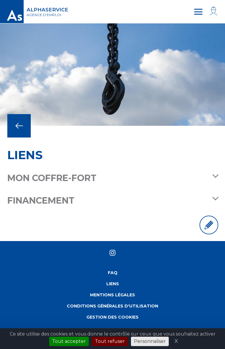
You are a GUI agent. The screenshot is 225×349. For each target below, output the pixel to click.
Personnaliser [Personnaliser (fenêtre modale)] (150, 341)
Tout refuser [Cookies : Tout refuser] (110, 341)
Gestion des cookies (112, 317)
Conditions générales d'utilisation (112, 306)
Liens (112, 283)
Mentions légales (112, 295)
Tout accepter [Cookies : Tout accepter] (69, 341)
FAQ (112, 272)
